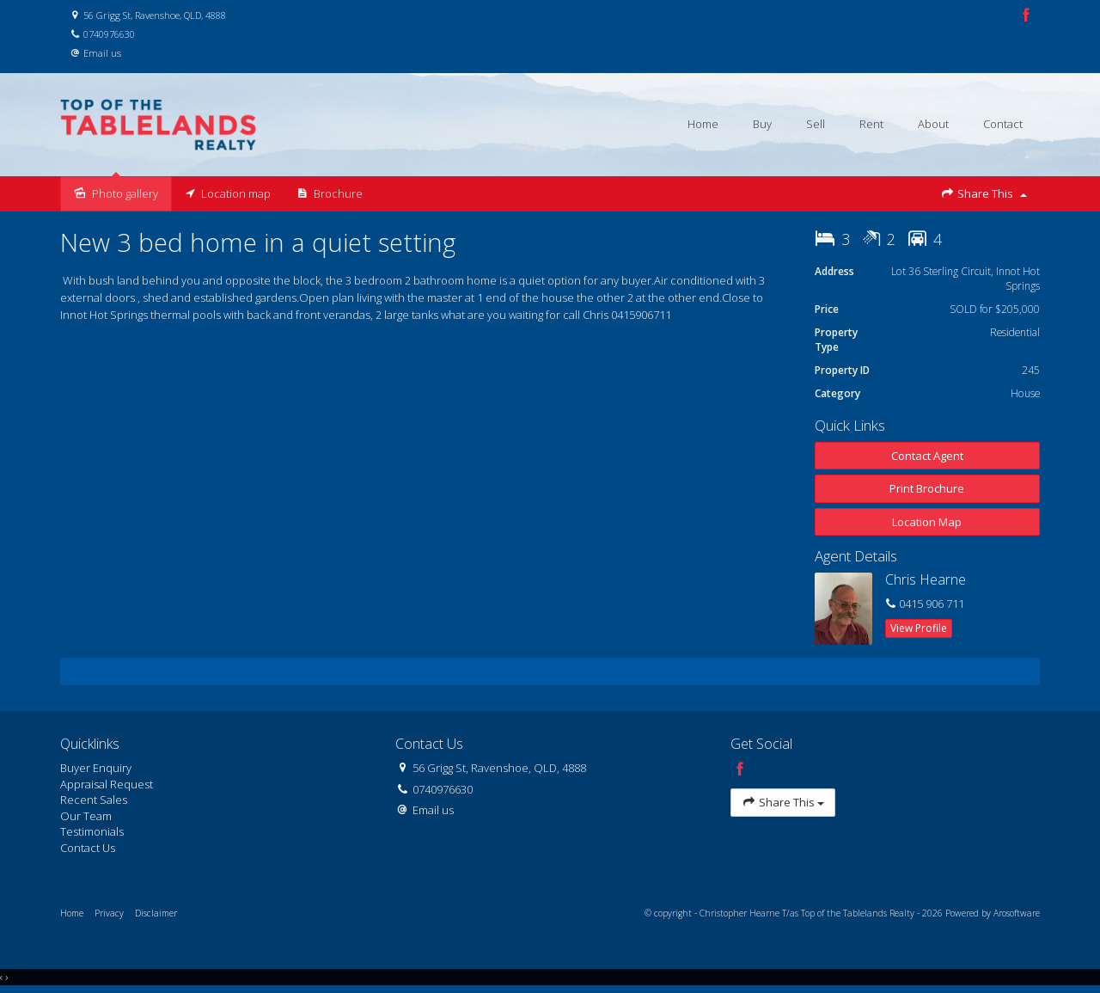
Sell (815, 124)
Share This (983, 194)
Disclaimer (156, 913)
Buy (762, 124)
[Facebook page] (1026, 16)
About (933, 124)
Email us (102, 52)
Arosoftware (1016, 913)
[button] (928, 489)
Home (703, 124)
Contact (1003, 124)
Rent (871, 124)
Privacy (109, 913)
